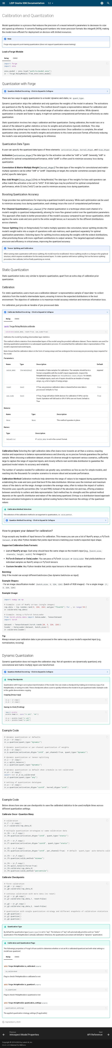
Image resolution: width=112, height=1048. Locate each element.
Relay (6, 58)
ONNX (15, 58)
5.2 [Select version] (49, 3)
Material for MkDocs (18, 1045)
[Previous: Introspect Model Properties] (21, 1034)
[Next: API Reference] (97, 1034)
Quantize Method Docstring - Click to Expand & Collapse (30, 91)
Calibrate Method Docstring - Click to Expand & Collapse (31, 312)
